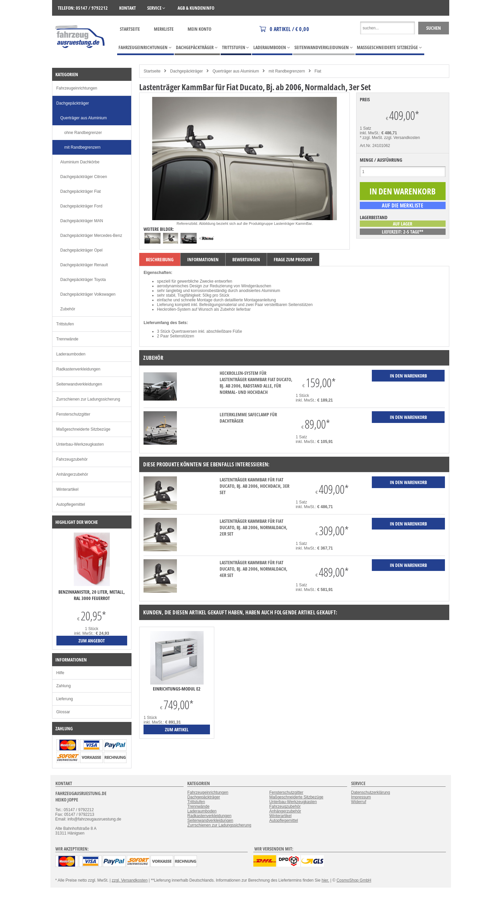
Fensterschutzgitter (73, 414)
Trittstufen (65, 324)
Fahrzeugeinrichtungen (76, 88)
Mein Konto (199, 29)
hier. (325, 880)
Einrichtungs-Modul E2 (177, 689)
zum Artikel (177, 729)
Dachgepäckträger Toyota (83, 279)
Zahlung (63, 686)
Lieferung (64, 699)
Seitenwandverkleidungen (79, 384)
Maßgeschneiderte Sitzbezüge (83, 429)
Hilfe (60, 672)
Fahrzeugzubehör (72, 459)
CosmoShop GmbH (353, 880)
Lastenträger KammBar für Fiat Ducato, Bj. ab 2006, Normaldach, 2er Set (253, 527)
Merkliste (164, 29)
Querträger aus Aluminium (236, 71)
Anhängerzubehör (72, 474)
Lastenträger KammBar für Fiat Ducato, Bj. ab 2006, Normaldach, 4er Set (253, 568)
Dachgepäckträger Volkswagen (87, 294)
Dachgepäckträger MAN (81, 220)
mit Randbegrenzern (287, 71)
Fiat (317, 71)
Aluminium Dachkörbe (79, 162)
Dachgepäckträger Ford (81, 206)
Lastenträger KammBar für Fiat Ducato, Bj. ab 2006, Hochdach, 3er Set (254, 485)
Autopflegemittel (70, 504)
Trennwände (67, 339)
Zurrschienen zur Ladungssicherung (88, 399)
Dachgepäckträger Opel (81, 250)
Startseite (130, 29)
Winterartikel (67, 489)
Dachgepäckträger (186, 71)
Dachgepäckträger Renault (84, 265)
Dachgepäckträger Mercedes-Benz (91, 235)
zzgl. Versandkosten (402, 137)
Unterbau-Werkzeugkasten (80, 444)
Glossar (63, 712)
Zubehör (67, 309)
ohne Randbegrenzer (83, 132)
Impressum (361, 797)
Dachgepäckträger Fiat (80, 191)
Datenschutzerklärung (370, 792)
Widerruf (358, 801)
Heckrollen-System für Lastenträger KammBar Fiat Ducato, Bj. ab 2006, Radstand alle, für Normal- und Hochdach (256, 382)
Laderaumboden (70, 354)
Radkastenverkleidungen (78, 369)
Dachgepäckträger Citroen (83, 176)
